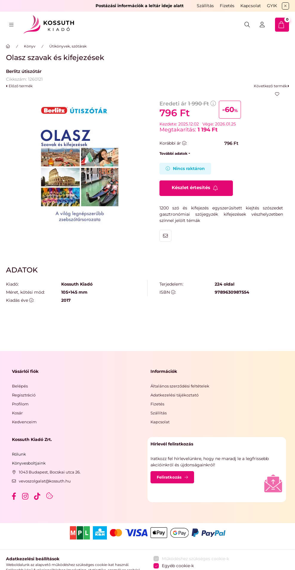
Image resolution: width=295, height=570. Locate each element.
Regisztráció (24, 395)
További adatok (173, 153)
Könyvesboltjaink (29, 463)
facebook (14, 496)
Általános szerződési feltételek (179, 386)
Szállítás (205, 5)
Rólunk (19, 454)
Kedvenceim (24, 421)
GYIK (272, 5)
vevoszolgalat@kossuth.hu (45, 481)
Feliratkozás (169, 477)
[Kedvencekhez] (277, 94)
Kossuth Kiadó (77, 284)
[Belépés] (262, 25)
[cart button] (282, 25)
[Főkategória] (8, 46)
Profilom (20, 404)
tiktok (38, 496)
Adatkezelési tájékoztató (174, 395)
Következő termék (270, 86)
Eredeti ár (187, 103)
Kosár (17, 412)
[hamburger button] (11, 24)
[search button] (247, 25)
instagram (26, 496)
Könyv (30, 46)
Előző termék (21, 86)
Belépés (20, 386)
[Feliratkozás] (196, 188)
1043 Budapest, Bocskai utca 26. (50, 472)
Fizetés (227, 5)
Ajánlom (165, 236)
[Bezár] (285, 6)
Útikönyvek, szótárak (68, 46)
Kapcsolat (250, 5)
